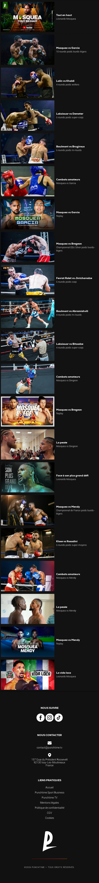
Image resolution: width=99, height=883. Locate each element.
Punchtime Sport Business (49, 792)
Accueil (49, 787)
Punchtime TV (49, 797)
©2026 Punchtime (34, 867)
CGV (49, 812)
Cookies (49, 817)
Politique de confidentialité (49, 807)
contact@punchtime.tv (49, 747)
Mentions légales (49, 802)
